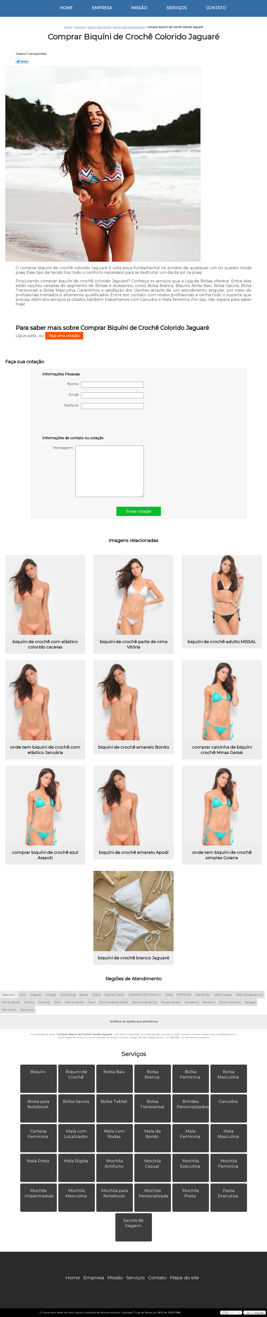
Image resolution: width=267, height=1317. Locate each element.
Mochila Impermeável (40, 1193)
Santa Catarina (230, 1002)
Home (66, 8)
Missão (139, 8)
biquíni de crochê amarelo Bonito (133, 747)
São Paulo (9, 1010)
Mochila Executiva (190, 1163)
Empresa (102, 8)
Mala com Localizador (76, 1134)
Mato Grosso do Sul (249, 994)
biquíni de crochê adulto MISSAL (222, 641)
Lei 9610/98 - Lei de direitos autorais (187, 1037)
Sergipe (250, 1002)
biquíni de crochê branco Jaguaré (133, 957)
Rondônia (191, 1002)
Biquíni (38, 1071)
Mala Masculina (229, 1134)
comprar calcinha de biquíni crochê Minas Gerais (222, 750)
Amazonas (68, 994)
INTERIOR (184, 994)
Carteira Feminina (38, 1134)
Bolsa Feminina (190, 1074)
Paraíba (44, 1002)
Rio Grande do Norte (113, 1002)
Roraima (209, 1002)
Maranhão (202, 994)
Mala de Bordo (152, 1134)
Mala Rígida (76, 1160)
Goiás (169, 994)
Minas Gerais (11, 1002)
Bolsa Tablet (114, 1101)
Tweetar (22, 61)
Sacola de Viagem (133, 1223)
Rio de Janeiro (171, 1002)
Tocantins (27, 1010)
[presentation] (73, 423)
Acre (23, 994)
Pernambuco (74, 1002)
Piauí (91, 1002)
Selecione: (8, 994)
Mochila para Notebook (114, 1193)
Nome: (105, 385)
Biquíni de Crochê (76, 1074)
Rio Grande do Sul (144, 1002)
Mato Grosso (223, 994)
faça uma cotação (64, 336)
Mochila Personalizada (154, 1193)
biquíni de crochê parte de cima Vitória (134, 644)
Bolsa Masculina (229, 1074)
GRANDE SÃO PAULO (145, 994)
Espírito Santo (114, 994)
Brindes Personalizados (193, 1104)
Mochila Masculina (76, 1193)
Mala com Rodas (114, 1134)
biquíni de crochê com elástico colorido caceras (45, 644)
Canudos (229, 1101)
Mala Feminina (190, 1134)
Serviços (177, 8)
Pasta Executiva (228, 1193)
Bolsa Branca (152, 1074)
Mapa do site (184, 1277)
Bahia (84, 994)
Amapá (50, 994)
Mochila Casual (152, 1163)
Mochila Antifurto (115, 1163)
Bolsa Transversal (152, 1104)
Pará (57, 1002)
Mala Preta (38, 1160)
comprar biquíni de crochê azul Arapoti (45, 855)
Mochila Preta (190, 1193)
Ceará (96, 994)
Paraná (29, 1002)
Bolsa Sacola (76, 1101)
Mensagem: (98, 471)
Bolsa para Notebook (38, 1104)
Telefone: (104, 406)
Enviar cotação (138, 511)
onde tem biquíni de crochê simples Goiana (222, 855)
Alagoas (35, 994)
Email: (106, 395)
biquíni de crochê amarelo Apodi (133, 852)
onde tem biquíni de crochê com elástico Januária (45, 750)
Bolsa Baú (114, 1071)
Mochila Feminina (228, 1163)
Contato (216, 8)
